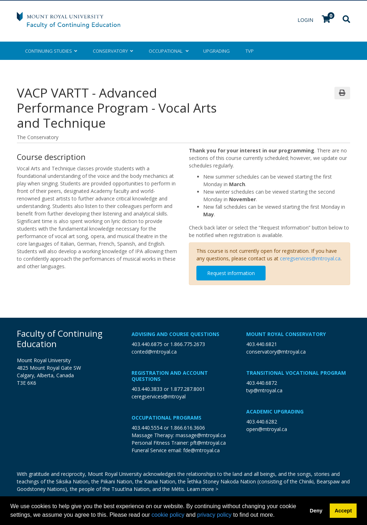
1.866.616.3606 (187, 427)
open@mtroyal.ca (266, 429)
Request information (231, 273)
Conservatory (113, 51)
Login (306, 19)
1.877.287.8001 (187, 389)
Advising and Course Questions (175, 334)
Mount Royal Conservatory (286, 334)
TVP (250, 51)
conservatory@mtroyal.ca (276, 351)
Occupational (168, 51)
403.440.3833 (147, 389)
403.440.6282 (261, 421)
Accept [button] (343, 511)
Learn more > (202, 489)
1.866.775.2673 (187, 344)
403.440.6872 (261, 382)
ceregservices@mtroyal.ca (310, 258)
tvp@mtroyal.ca (264, 390)
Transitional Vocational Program (296, 372)
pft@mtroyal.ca (208, 442)
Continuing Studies (51, 51)
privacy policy (214, 515)
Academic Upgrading (275, 411)
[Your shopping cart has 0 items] (326, 19)
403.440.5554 (147, 427)
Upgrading (216, 51)
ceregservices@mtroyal (159, 396)
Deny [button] (316, 511)
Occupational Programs (166, 417)
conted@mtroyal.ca (154, 351)
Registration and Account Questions (170, 375)
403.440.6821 (261, 344)
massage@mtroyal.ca (201, 435)
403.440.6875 (147, 344)
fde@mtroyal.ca (201, 450)
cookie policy (168, 515)
